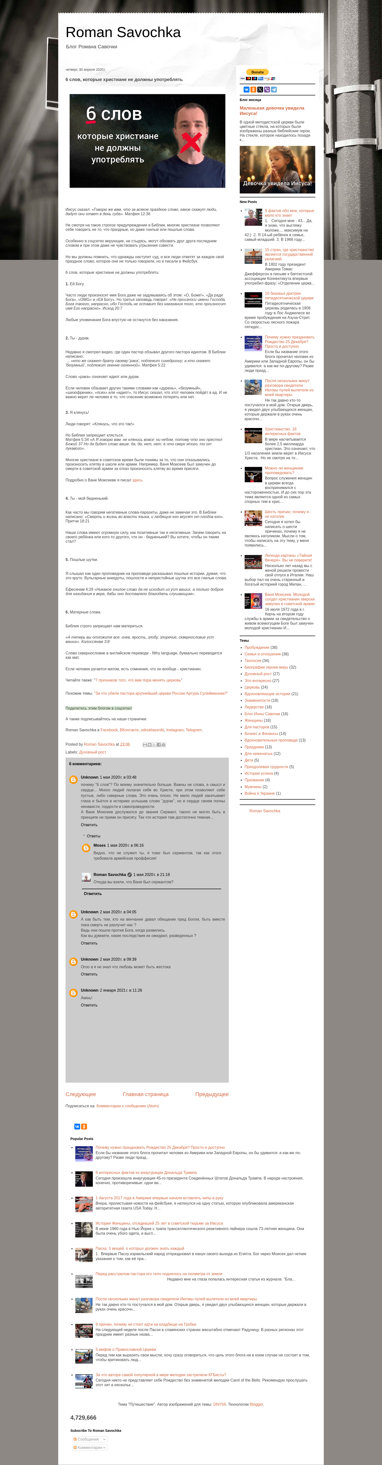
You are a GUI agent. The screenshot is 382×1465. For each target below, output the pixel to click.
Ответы (93, 836)
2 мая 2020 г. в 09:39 (118, 959)
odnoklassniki (152, 730)
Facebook (109, 730)
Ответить (89, 825)
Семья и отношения (263, 654)
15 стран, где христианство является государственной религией (289, 254)
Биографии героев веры (266, 667)
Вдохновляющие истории (267, 694)
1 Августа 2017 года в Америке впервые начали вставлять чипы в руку (159, 1198)
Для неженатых (259, 754)
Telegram (194, 730)
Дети (249, 760)
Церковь (252, 687)
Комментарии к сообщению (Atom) (127, 1106)
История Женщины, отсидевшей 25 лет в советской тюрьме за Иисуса (159, 1223)
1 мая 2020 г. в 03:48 (118, 777)
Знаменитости (257, 700)
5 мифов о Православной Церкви (126, 1349)
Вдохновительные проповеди (271, 740)
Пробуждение (257, 647)
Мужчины (253, 787)
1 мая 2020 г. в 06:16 (125, 845)
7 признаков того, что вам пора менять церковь (138, 680)
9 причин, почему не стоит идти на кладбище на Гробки (146, 1324)
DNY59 (219, 1404)
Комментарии (88, 1447)
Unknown (89, 777)
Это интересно (258, 681)
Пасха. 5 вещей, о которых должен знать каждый (140, 1248)
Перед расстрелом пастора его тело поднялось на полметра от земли (159, 1274)
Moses (100, 845)
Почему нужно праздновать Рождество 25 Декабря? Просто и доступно (290, 341)
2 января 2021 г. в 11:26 (121, 990)
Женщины (254, 720)
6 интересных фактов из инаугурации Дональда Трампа (146, 1172)
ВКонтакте (129, 730)
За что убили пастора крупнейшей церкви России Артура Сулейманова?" (162, 693)
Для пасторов (257, 727)
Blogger (256, 1404)
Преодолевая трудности (266, 767)
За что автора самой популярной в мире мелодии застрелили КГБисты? (161, 1375)
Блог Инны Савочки (262, 714)
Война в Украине (260, 793)
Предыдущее (212, 1094)
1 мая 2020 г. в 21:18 (151, 875)
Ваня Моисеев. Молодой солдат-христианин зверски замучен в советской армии (290, 599)
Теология (253, 661)
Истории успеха (259, 773)
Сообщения (86, 1439)
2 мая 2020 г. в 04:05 (118, 912)
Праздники (254, 747)
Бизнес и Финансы (261, 734)
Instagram (175, 730)
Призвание (254, 780)
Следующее (81, 1094)
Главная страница (146, 1094)
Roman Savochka (123, 32)
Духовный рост (92, 752)
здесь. (137, 480)
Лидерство (254, 707)
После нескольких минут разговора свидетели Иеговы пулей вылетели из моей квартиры (176, 1299)
